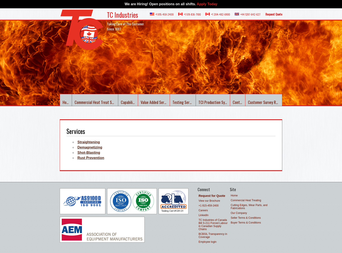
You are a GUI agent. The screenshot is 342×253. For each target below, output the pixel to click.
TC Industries (122, 15)
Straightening (88, 142)
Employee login (207, 241)
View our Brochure (209, 200)
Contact (239, 102)
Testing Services (184, 102)
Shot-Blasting (88, 152)
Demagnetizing (89, 147)
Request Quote (273, 14)
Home (67, 102)
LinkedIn (203, 215)
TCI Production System (214, 102)
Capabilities (129, 102)
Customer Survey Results (265, 102)
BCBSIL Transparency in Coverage (212, 235)
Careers (203, 210)
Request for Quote (211, 196)
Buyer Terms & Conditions (246, 222)
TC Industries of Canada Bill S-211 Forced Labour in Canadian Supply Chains (212, 224)
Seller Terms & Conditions (246, 217)
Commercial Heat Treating (246, 200)
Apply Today (207, 4)
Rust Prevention (90, 158)
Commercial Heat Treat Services (96, 102)
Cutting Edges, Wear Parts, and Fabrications (249, 207)
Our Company (239, 213)
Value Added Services (155, 102)
